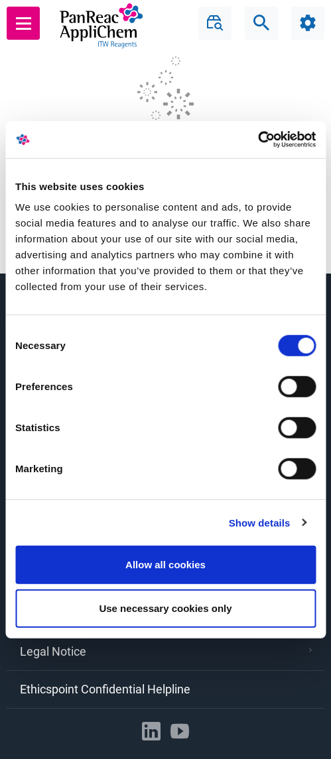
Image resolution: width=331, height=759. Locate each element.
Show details (260, 522)
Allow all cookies (165, 564)
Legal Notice (166, 651)
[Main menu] (23, 23)
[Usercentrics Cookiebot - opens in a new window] (258, 139)
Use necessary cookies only (165, 607)
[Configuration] (307, 23)
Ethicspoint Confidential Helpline (105, 689)
